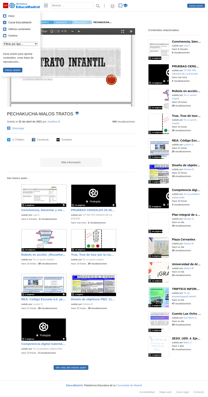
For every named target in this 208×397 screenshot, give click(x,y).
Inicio (11, 15)
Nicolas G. (189, 219)
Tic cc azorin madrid (43, 259)
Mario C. (188, 342)
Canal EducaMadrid (19, 22)
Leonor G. (38, 304)
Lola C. (36, 215)
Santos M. (189, 243)
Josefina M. (61, 22)
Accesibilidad (147, 392)
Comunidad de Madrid (129, 385)
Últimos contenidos (19, 29)
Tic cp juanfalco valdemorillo (47, 349)
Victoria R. (88, 304)
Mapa (165, 392)
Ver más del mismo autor (71, 367)
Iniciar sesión (196, 5)
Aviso (182, 392)
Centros (12, 35)
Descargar (18, 128)
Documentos (80, 22)
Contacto (198, 392)
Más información (71, 162)
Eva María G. (190, 318)
